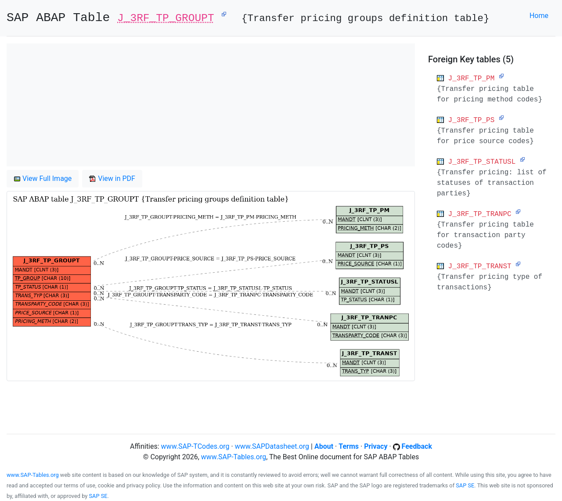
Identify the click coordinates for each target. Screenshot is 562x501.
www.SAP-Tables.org (233, 457)
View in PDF (112, 178)
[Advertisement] (211, 104)
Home (539, 15)
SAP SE (465, 485)
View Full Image (43, 178)
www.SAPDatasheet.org (272, 446)
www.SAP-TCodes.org (195, 446)
